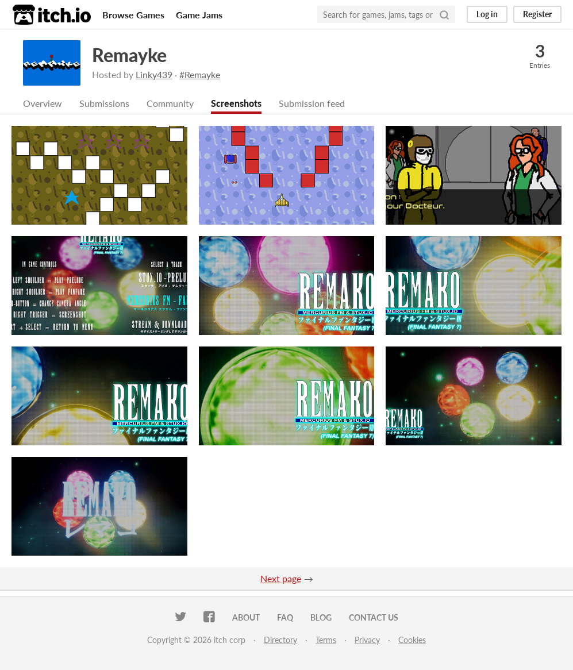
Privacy (367, 640)
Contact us (373, 617)
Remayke (129, 55)
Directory (280, 640)
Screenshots (236, 103)
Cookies (412, 640)
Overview (42, 103)
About (246, 617)
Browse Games (133, 14)
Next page (280, 578)
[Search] (444, 14)
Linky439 (154, 74)
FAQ (285, 617)
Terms (326, 640)
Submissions (104, 103)
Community (170, 103)
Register (537, 14)
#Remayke (199, 74)
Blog (321, 617)
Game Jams (199, 14)
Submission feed (312, 103)
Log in (487, 14)
